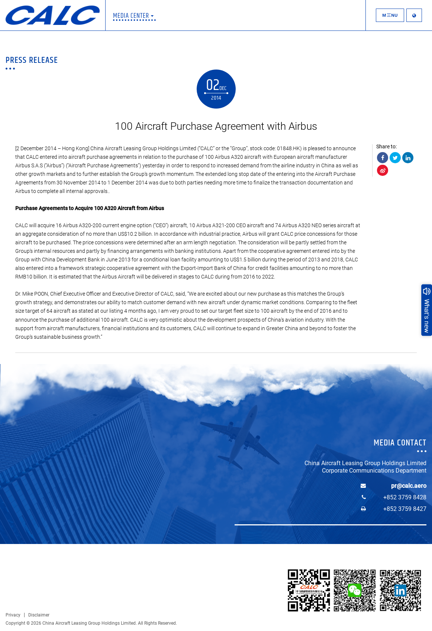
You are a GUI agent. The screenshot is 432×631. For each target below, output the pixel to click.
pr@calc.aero (408, 485)
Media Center (133, 16)
